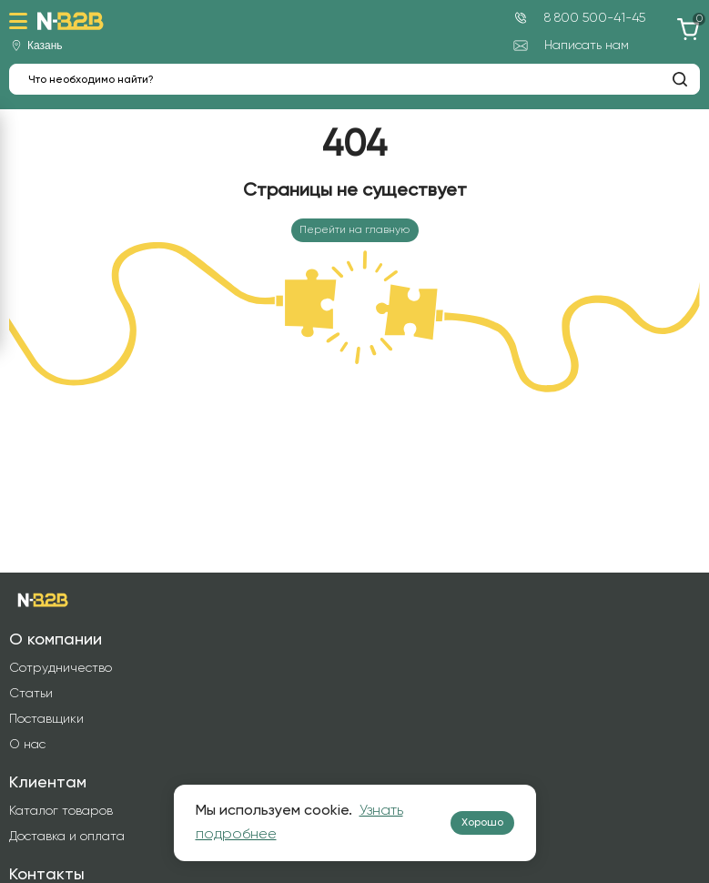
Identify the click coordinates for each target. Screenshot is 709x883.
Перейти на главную (354, 230)
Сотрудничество (60, 668)
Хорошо (482, 822)
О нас (27, 744)
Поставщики (46, 719)
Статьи (31, 693)
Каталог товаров (61, 811)
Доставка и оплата (67, 836)
